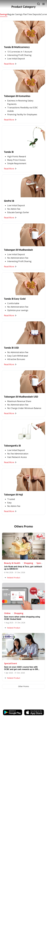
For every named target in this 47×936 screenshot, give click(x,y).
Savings (3, 14)
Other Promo (23, 686)
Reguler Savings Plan (17, 14)
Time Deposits (34, 14)
